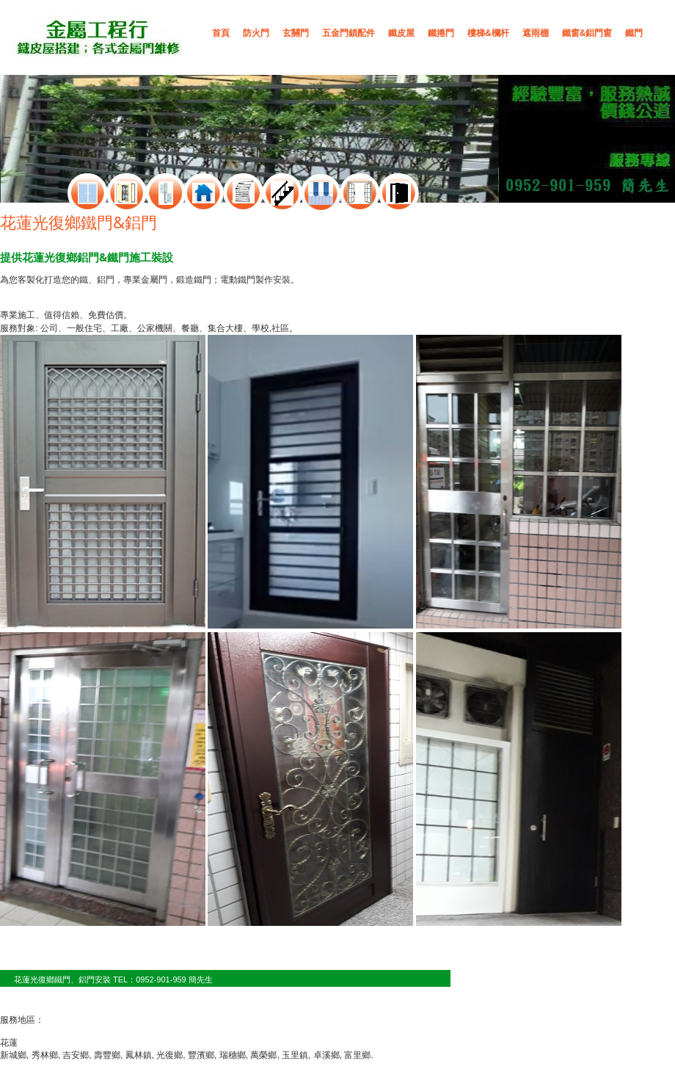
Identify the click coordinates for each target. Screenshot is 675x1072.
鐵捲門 (441, 33)
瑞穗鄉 (232, 1055)
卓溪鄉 (326, 1055)
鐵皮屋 (401, 33)
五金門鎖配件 (348, 33)
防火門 (256, 33)
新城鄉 (13, 1055)
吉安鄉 (75, 1055)
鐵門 (634, 33)
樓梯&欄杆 (488, 33)
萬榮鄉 (263, 1055)
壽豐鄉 (107, 1055)
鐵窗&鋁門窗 (587, 33)
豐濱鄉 (201, 1055)
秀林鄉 (45, 1055)
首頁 (221, 33)
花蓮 (9, 1042)
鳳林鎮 (138, 1055)
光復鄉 (169, 1055)
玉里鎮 (295, 1055)
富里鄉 (357, 1055)
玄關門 (295, 33)
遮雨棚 (535, 33)
